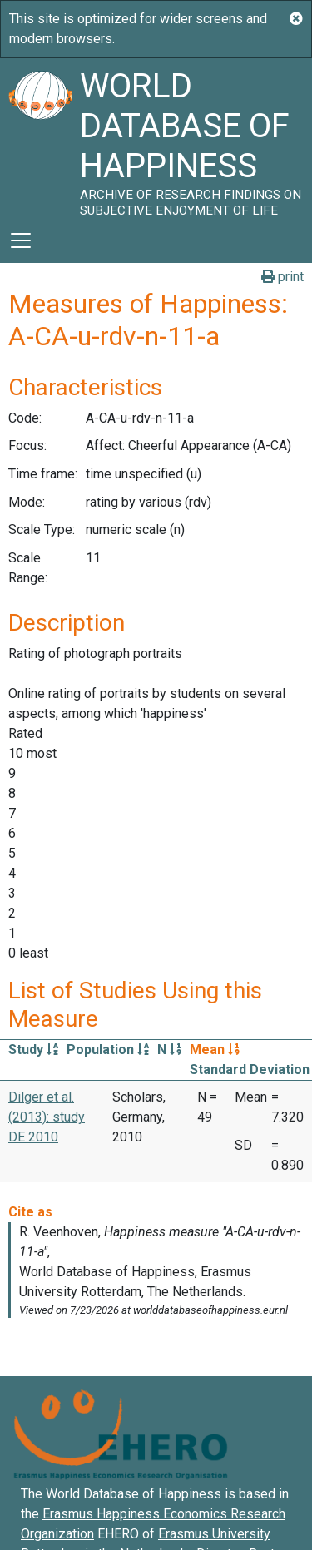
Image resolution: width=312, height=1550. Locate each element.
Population (108, 1049)
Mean (215, 1049)
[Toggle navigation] (20, 240)
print (282, 277)
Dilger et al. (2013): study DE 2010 (46, 1117)
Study (33, 1049)
